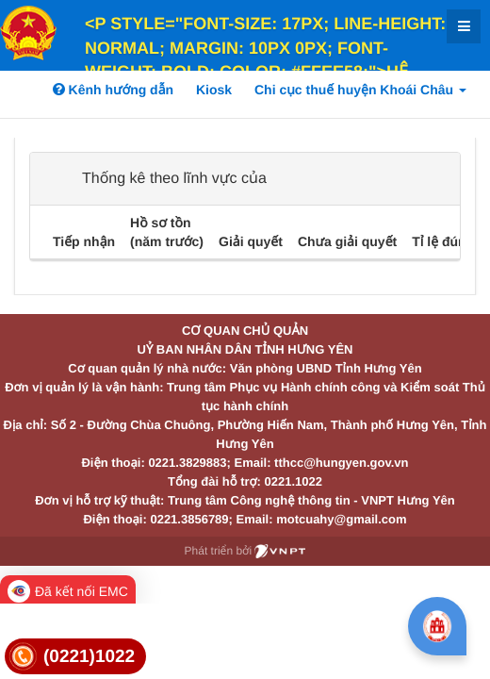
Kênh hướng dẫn (113, 89)
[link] (75, 657)
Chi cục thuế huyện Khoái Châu (360, 89)
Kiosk (214, 89)
